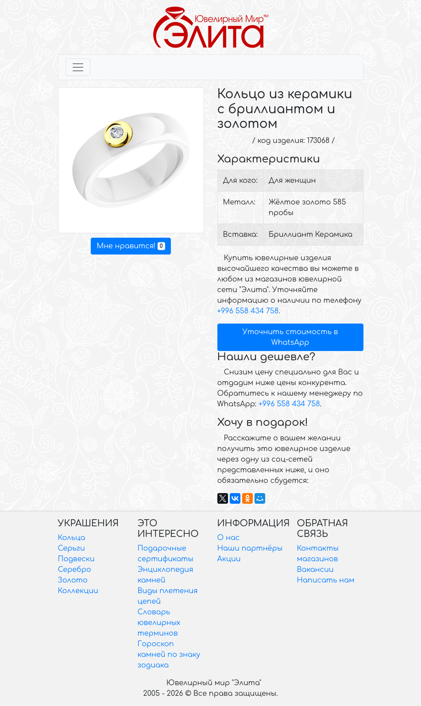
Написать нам (326, 580)
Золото (73, 580)
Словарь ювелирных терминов (159, 622)
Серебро (74, 570)
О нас (228, 538)
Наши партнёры (250, 548)
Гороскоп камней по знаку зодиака (169, 654)
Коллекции (78, 591)
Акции (229, 559)
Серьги (71, 548)
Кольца (71, 538)
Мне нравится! (131, 246)
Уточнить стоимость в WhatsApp (290, 337)
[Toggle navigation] (78, 67)
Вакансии (315, 570)
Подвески (76, 559)
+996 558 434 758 (248, 311)
